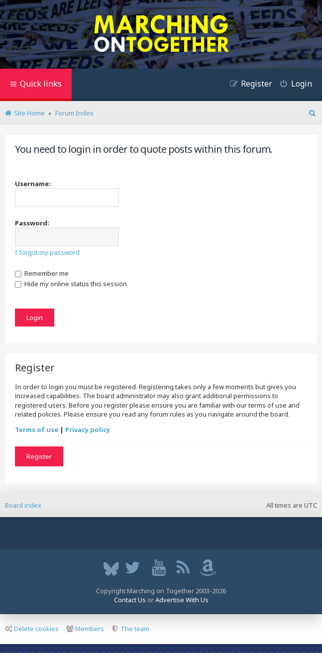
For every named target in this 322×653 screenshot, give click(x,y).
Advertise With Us (182, 599)
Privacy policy (87, 429)
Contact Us (130, 599)
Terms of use (36, 429)
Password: (32, 222)
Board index (23, 505)
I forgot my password (47, 252)
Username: (33, 183)
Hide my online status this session (71, 283)
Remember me (42, 273)
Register (39, 456)
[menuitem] (292, 85)
